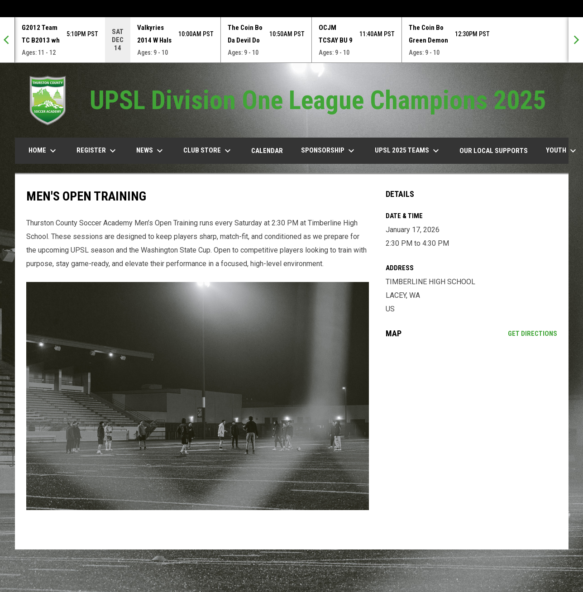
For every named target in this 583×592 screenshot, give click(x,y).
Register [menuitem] (97, 150)
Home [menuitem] (43, 150)
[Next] (576, 39)
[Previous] (7, 39)
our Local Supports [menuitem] (493, 151)
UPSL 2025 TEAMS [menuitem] (408, 150)
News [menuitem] (150, 150)
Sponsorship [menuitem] (329, 150)
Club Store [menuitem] (208, 150)
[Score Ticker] (291, 39)
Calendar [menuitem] (267, 151)
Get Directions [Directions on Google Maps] (532, 333)
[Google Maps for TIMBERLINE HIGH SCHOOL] (471, 419)
